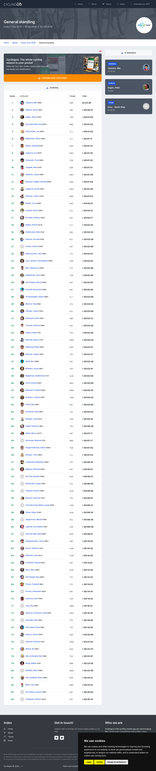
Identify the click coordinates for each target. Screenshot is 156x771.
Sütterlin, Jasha (32, 174)
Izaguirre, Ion (31, 153)
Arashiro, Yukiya (33, 397)
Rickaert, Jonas (32, 368)
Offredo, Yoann (32, 311)
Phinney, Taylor (32, 196)
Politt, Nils (30, 404)
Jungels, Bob (31, 167)
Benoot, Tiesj (31, 304)
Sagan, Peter (31, 117)
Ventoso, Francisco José (36, 613)
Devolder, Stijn (32, 620)
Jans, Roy (30, 606)
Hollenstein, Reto (33, 232)
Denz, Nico (30, 570)
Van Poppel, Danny (34, 282)
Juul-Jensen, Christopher (37, 261)
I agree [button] (89, 762)
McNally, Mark (32, 670)
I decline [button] (99, 762)
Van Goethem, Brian (34, 677)
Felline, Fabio (31, 332)
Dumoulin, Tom (32, 160)
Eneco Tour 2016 (28, 43)
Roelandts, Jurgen (33, 483)
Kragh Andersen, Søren (36, 447)
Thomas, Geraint (33, 325)
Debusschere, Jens (34, 253)
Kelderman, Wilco (33, 138)
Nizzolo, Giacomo (33, 498)
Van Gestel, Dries (33, 627)
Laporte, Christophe (34, 527)
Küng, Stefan (31, 663)
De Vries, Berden (33, 476)
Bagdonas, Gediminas (35, 376)
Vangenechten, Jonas (35, 541)
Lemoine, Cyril (32, 598)
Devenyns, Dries (33, 318)
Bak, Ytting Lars (32, 268)
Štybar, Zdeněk (32, 146)
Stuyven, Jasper (32, 354)
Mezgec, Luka (31, 419)
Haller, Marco (31, 433)
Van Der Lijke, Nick (33, 534)
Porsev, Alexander (33, 591)
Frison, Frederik (32, 584)
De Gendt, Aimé (32, 412)
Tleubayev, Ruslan (33, 699)
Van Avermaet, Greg (34, 124)
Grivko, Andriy (32, 246)
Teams (10, 737)
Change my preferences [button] (116, 762)
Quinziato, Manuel (33, 440)
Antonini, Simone (33, 642)
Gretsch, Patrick (32, 491)
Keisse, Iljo (30, 649)
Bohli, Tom (30, 685)
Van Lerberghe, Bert (34, 656)
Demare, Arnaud (33, 239)
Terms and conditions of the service (77, 766)
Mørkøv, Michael (33, 469)
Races (15, 43)
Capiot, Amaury (32, 426)
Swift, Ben (30, 361)
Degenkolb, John (33, 275)
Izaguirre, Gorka (33, 189)
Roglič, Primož (32, 225)
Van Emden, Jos (32, 131)
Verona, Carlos (32, 634)
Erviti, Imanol (31, 383)
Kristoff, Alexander (34, 289)
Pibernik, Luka (32, 555)
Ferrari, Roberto (32, 548)
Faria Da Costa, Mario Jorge (37, 505)
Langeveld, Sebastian (35, 462)
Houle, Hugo (31, 512)
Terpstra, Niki (31, 102)
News (10, 740)
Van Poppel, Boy (32, 577)
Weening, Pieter (32, 347)
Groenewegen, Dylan (35, 297)
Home (6, 43)
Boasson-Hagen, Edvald (36, 182)
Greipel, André (32, 210)
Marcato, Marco (32, 340)
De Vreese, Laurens (34, 692)
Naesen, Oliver (32, 110)
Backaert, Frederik (33, 390)
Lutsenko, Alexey (33, 562)
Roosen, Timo (31, 455)
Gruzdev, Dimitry (33, 217)
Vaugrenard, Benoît (34, 519)
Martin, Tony (31, 203)
